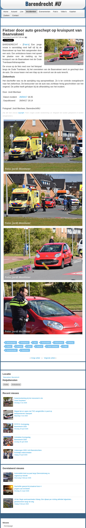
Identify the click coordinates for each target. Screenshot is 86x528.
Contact (15, 15)
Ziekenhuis (25, 350)
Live (21, 12)
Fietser (9, 346)
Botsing (70, 342)
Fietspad (19, 346)
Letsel (29, 346)
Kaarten (73, 12)
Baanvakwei (59, 342)
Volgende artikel (49, 358)
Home (5, 12)
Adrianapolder (11, 342)
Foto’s (26, 44)
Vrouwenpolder (11, 350)
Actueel (14, 12)
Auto (35, 342)
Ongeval (39, 346)
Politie (65, 346)
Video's (64, 12)
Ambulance (24, 342)
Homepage (8, 526)
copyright (21, 113)
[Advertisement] (64, 22)
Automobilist (46, 342)
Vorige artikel (35, 358)
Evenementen (44, 12)
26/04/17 (23, 97)
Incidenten (31, 11)
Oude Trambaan (52, 346)
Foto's (55, 12)
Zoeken (6, 15)
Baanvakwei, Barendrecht (11, 377)
